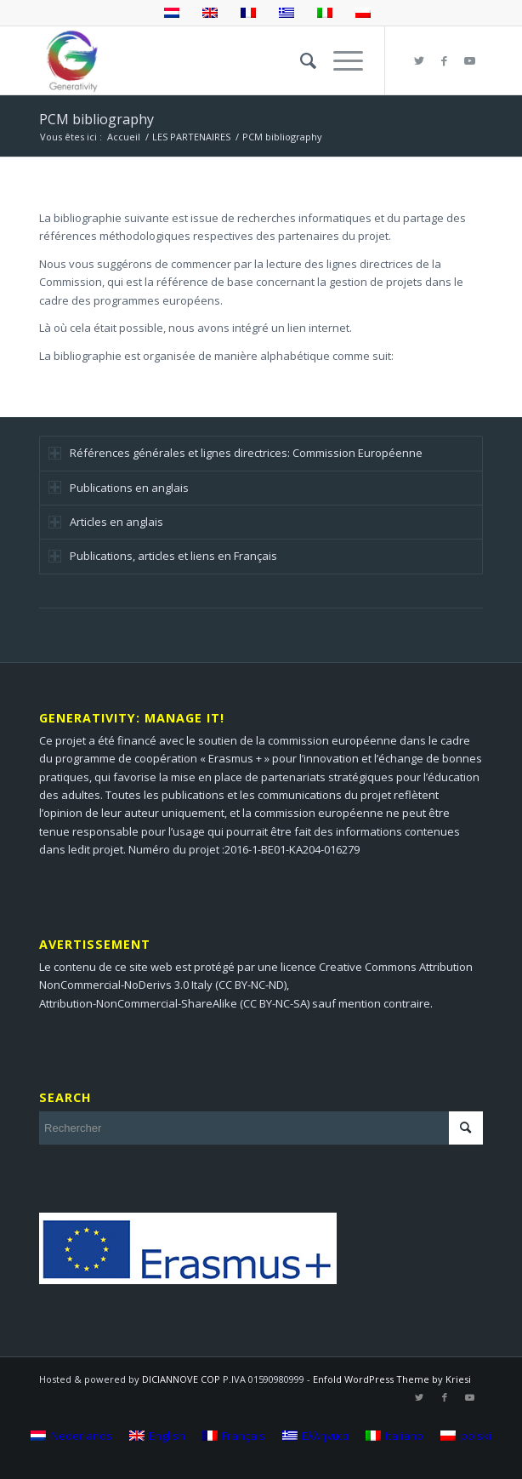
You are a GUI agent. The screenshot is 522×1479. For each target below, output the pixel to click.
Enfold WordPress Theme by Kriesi (392, 1379)
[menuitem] (299, 60)
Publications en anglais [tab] (118, 487)
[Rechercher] (299, 60)
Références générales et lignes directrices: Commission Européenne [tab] (235, 452)
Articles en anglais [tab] (105, 521)
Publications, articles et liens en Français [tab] (162, 555)
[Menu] (339, 60)
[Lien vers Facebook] (444, 61)
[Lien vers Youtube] (470, 61)
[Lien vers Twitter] (419, 61)
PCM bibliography (96, 119)
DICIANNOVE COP (181, 1379)
